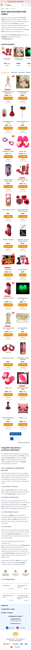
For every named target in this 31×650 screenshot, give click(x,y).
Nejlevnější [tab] (21, 72)
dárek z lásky (12, 494)
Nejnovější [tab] (14, 72)
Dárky (7, 8)
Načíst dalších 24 (15, 434)
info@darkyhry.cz (15, 623)
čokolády (23, 461)
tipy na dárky (21, 562)
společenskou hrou (8, 38)
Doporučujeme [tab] (5, 72)
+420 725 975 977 (15, 619)
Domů (2, 8)
